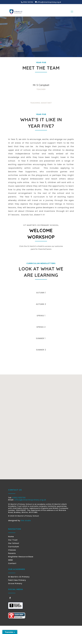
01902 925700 (19, 497)
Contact (12, 563)
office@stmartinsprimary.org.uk (30, 500)
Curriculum (13, 546)
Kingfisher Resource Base (20, 556)
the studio (26, 520)
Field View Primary (17, 580)
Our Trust (13, 540)
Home (11, 536)
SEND (10, 560)
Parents (12, 553)
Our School (13, 543)
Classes (12, 550)
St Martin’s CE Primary (18, 577)
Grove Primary (15, 583)
